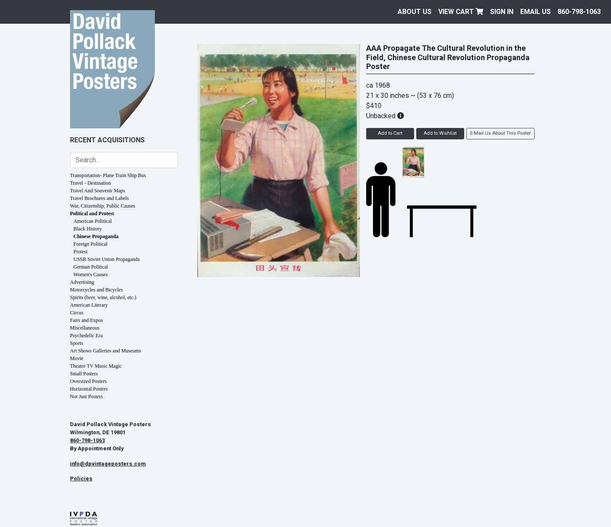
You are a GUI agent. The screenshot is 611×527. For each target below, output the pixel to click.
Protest (80, 252)
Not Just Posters (86, 396)
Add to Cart (390, 133)
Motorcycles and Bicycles (96, 290)
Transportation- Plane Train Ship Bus (108, 175)
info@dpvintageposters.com (108, 464)
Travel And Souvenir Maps (97, 191)
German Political (90, 267)
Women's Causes (90, 274)
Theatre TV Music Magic (96, 366)
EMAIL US (535, 12)
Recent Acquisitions (107, 140)
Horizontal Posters (89, 389)
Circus (76, 313)
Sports (76, 343)
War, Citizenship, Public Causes (102, 206)
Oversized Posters (88, 381)
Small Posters (84, 374)
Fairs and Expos (86, 320)
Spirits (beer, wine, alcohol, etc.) (103, 297)
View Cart (460, 12)
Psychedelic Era (86, 335)
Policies (81, 479)
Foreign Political (90, 244)
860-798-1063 (579, 12)
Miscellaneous (84, 328)
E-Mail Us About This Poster (500, 133)
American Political (92, 221)
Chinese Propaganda (95, 236)
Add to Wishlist (440, 133)
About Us (415, 12)
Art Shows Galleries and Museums (105, 351)
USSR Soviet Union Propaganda (106, 259)
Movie (76, 358)
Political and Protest (92, 213)
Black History (87, 229)
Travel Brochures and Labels (99, 198)
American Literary (89, 305)
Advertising (82, 282)
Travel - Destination (90, 183)
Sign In (501, 12)
